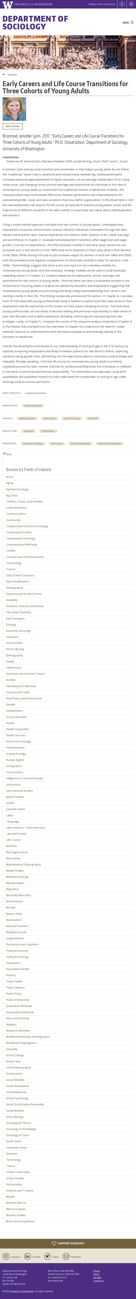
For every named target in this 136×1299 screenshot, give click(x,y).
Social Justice (14, 1073)
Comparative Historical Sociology (27, 526)
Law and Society (16, 834)
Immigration (14, 766)
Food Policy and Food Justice (24, 698)
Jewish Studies (15, 797)
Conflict (11, 551)
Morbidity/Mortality (18, 895)
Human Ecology (16, 754)
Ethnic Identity (15, 649)
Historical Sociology (18, 741)
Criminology (13, 563)
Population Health (17, 969)
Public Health (14, 981)
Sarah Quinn (49, 418)
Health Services (16, 735)
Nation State (14, 914)
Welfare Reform (16, 1203)
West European (16, 1209)
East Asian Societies (18, 612)
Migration (12, 889)
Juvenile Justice (15, 809)
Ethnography (14, 655)
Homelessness (15, 747)
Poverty (11, 975)
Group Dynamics (16, 717)
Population (13, 963)
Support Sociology (68, 1243)
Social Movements (17, 1086)
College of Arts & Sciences (101, 4)
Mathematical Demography (23, 864)
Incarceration (14, 772)
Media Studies (15, 870)
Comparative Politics (19, 532)
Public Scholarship (17, 1000)
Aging (9, 483)
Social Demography (80, 443)
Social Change (15, 1055)
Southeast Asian (16, 1147)
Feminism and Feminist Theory (25, 674)
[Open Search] (131, 4)
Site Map (97, 1277)
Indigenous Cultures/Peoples (24, 778)
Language (12, 821)
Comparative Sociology (20, 538)
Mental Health (15, 883)
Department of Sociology (35, 22)
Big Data (11, 495)
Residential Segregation (21, 1043)
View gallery (13, 126)
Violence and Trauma (19, 1190)
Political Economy (17, 951)
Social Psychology (17, 1098)
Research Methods (18, 1030)
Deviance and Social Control (23, 594)
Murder (11, 907)
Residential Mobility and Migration (28, 1037)
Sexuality (11, 1049)
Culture (11, 569)
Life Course (56, 443)
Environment (14, 643)
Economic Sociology (33, 443)
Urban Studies (15, 1178)
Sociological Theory (18, 1123)
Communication (16, 514)
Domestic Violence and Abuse (24, 606)
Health (10, 723)
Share (7, 453)
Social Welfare (15, 1111)
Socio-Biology (15, 1117)
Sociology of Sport (17, 1135)
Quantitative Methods (20, 1012)
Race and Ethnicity (17, 1018)
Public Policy (14, 994)
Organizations (15, 938)
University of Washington (22, 1291)
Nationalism (13, 920)
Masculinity (13, 858)
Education (12, 637)
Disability (12, 600)
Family (10, 661)
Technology (13, 1160)
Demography (14, 588)
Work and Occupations (110, 443)
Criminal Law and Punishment (25, 557)
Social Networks (16, 1092)
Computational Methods (21, 544)
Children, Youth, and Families (24, 501)
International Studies (19, 791)
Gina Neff (92, 418)
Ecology (11, 624)
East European (15, 618)
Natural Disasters (17, 926)
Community (13, 520)
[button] (14, 109)
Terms (96, 1274)
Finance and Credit (17, 692)
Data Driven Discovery (20, 575)
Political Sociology (17, 957)
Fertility (11, 680)
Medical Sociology (17, 877)
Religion (11, 1024)
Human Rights (15, 760)
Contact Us (98, 1280)
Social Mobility (15, 1080)
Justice (10, 803)
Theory (10, 1166)
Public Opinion (15, 987)
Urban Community (17, 1172)
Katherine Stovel (27, 418)
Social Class (13, 1061)
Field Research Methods (21, 686)
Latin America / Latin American (25, 827)
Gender (10, 704)
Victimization (14, 1184)
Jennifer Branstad (33, 405)
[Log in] (122, 4)
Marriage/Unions (17, 852)
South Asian (13, 1141)
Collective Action (16, 508)
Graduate (12, 74)
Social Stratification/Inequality (25, 1104)
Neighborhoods (16, 932)
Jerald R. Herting (72, 418)
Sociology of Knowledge (21, 1129)
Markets (11, 846)
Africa (9, 477)
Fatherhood (13, 667)
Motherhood (14, 901)
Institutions (13, 784)
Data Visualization (17, 581)
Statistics (11, 1154)
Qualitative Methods (19, 1006)
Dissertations (48, 431)
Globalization (14, 710)
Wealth (10, 1197)
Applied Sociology (17, 489)
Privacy (96, 1270)
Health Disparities (17, 729)
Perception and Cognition (22, 944)
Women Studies (16, 1215)
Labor (10, 815)
